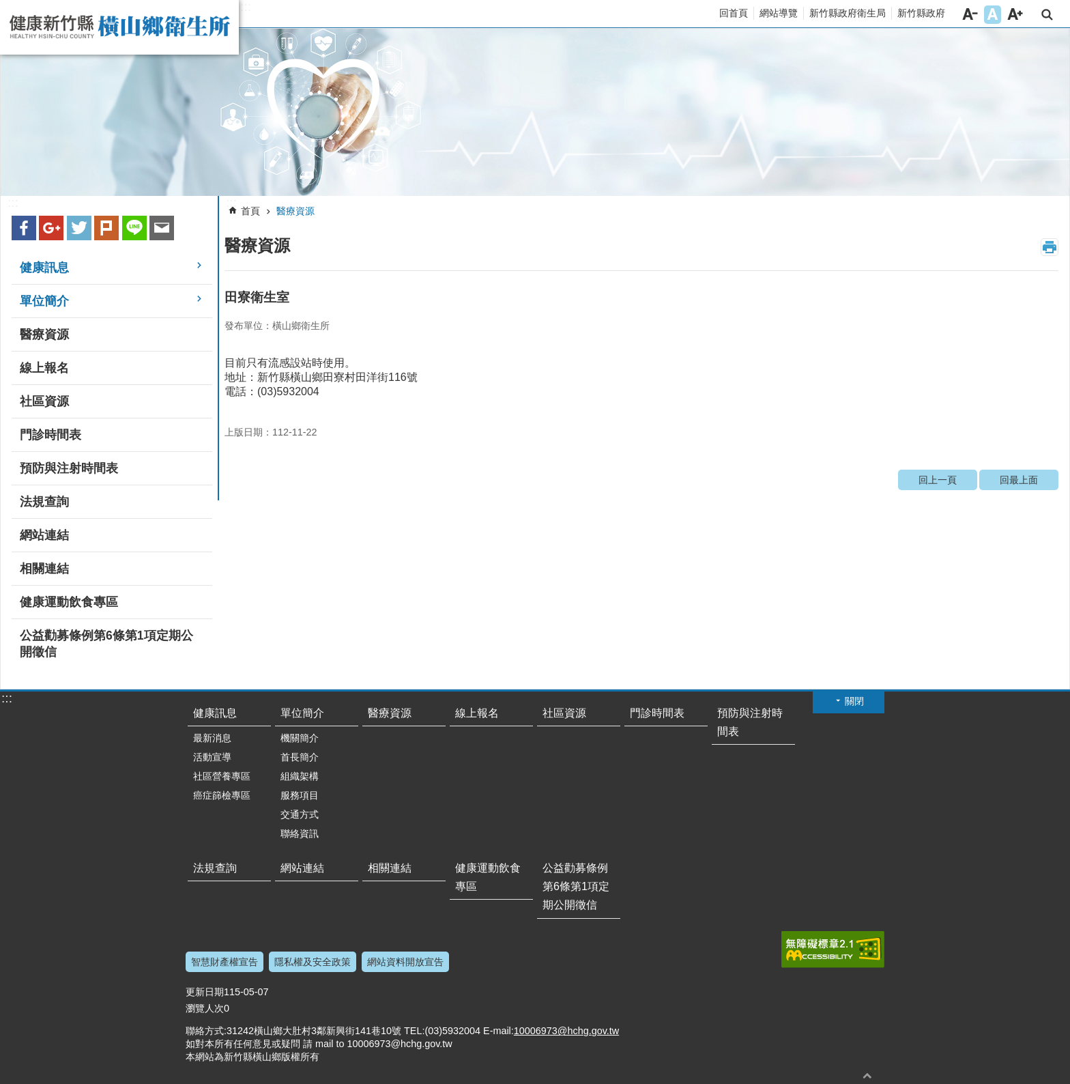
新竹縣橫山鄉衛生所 (119, 27)
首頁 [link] (250, 210)
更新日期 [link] (205, 991)
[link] (535, 112)
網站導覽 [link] (779, 13)
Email (161, 228)
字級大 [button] (1015, 14)
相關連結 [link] (44, 568)
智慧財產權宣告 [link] (224, 961)
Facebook (24, 228)
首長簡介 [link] (299, 757)
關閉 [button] (854, 701)
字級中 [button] (992, 14)
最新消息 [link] (212, 737)
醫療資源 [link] (44, 334)
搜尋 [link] (1047, 14)
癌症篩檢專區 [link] (221, 795)
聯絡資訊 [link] (299, 833)
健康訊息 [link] (44, 267)
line (134, 228)
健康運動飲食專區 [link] (69, 602)
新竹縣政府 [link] (921, 13)
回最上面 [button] (867, 1075)
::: (245, 7)
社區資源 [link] (44, 401)
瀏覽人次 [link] (205, 1008)
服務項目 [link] (299, 795)
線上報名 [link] (44, 368)
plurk (106, 228)
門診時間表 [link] (50, 435)
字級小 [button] (970, 14)
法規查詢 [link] (44, 502)
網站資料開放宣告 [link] (405, 961)
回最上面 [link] (1019, 479)
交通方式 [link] (299, 814)
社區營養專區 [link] (221, 776)
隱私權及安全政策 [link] (312, 961)
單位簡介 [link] (44, 301)
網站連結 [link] (44, 535)
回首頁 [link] (733, 13)
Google (51, 228)
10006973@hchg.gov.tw (566, 1030)
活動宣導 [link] (212, 757)
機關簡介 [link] (299, 737)
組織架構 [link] (299, 776)
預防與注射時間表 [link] (69, 468)
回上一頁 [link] (938, 479)
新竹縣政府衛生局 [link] (847, 13)
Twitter (79, 228)
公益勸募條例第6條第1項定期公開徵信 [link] (106, 644)
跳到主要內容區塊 (7, 7)
